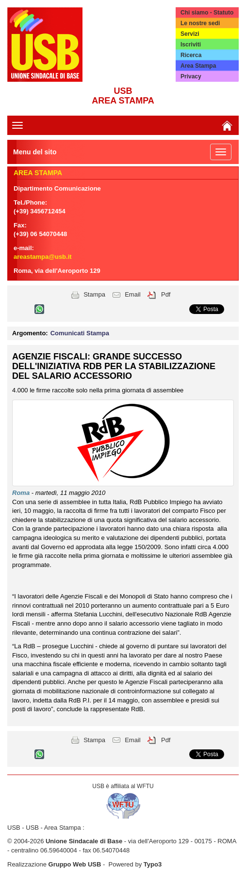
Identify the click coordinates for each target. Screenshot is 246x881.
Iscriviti (190, 44)
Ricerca (190, 55)
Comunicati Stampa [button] (79, 333)
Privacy (190, 76)
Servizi (189, 33)
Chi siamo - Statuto (206, 12)
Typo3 (153, 864)
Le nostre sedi (200, 23)
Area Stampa (198, 65)
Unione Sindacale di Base (84, 841)
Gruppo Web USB (75, 864)
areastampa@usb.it (43, 256)
